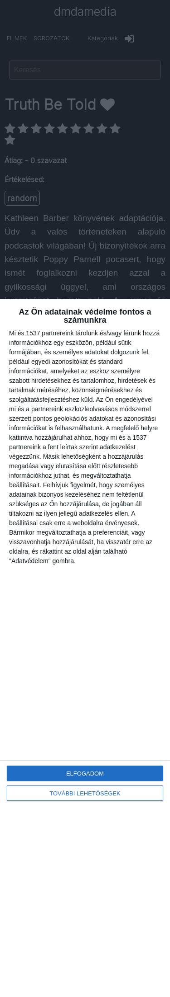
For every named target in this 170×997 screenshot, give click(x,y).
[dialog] (85, 648)
